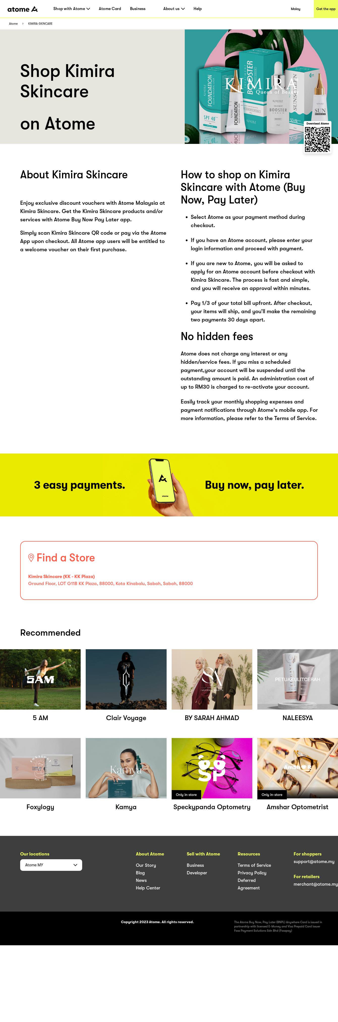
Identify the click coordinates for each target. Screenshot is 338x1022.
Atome (13, 23)
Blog (140, 872)
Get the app (325, 9)
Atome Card (110, 9)
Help (198, 9)
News (141, 880)
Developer (197, 872)
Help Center (148, 887)
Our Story (146, 865)
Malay (295, 9)
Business (138, 9)
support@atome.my (314, 861)
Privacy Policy (252, 872)
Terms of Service (254, 865)
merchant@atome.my (316, 884)
